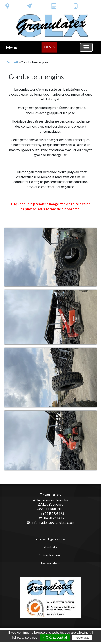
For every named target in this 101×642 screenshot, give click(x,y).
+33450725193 (53, 513)
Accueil (12, 62)
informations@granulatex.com (53, 522)
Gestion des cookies (51, 555)
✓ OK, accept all (55, 637)
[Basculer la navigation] (86, 47)
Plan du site (50, 547)
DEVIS (49, 47)
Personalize (81, 637)
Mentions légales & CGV (50, 539)
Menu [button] (11, 47)
